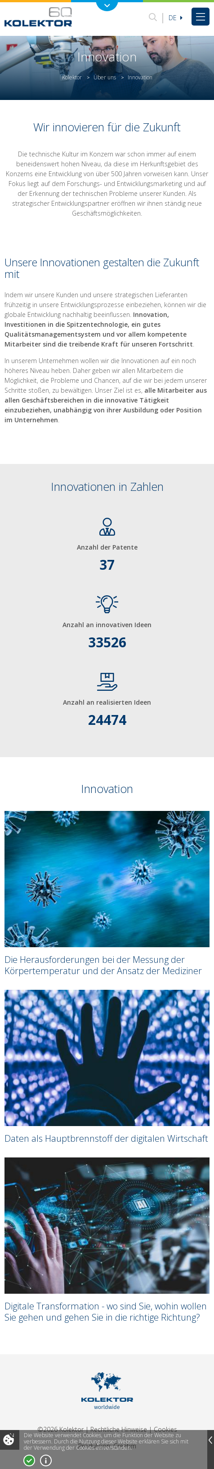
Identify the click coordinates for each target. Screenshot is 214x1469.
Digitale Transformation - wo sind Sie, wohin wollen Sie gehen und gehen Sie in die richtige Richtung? (105, 1311)
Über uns (105, 77)
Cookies (165, 1429)
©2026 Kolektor (60, 1429)
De (176, 17)
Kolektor (72, 77)
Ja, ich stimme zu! (29, 1460)
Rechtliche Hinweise (118, 1429)
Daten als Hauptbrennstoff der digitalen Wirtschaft (106, 1138)
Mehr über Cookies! (46, 1460)
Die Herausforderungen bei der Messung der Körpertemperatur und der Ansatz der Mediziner (103, 965)
